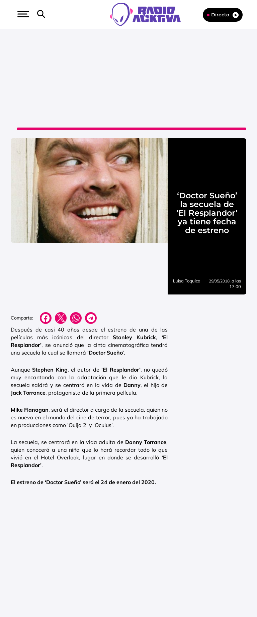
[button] (22, 14)
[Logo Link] (149, 13)
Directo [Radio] (223, 15)
